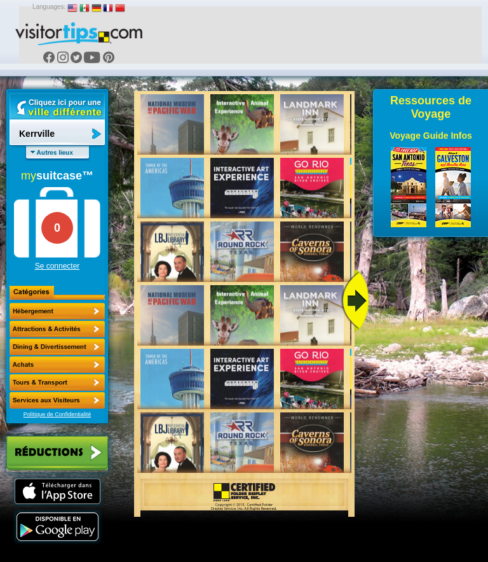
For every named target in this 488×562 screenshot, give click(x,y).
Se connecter (57, 266)
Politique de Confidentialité (58, 414)
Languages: (48, 6)
